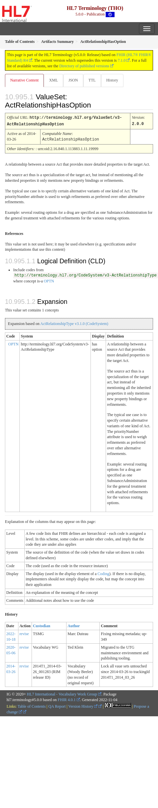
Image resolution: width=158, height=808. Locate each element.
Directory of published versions (84, 66)
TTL (92, 80)
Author (73, 625)
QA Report (57, 705)
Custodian (41, 625)
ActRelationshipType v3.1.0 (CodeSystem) (74, 322)
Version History (83, 705)
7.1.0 (121, 60)
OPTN (49, 280)
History (112, 80)
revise (24, 632)
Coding (103, 572)
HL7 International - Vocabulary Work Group (62, 693)
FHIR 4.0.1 (66, 698)
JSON (73, 80)
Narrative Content (24, 80)
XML (53, 80)
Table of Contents (31, 705)
